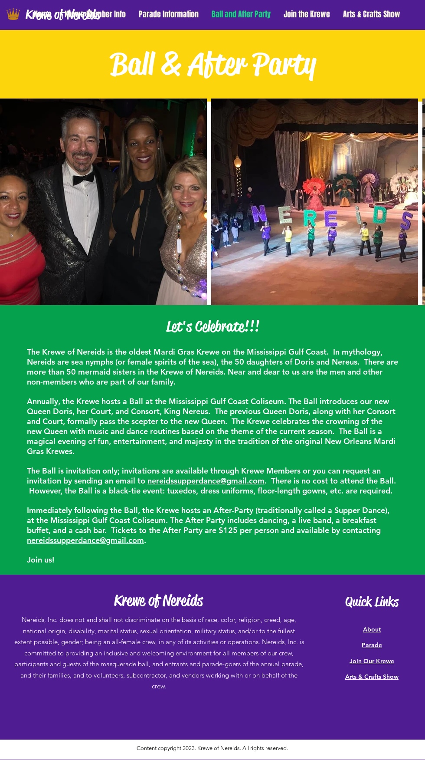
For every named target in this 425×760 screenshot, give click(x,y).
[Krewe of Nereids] (71, 15)
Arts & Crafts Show (372, 677)
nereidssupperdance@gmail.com (206, 481)
